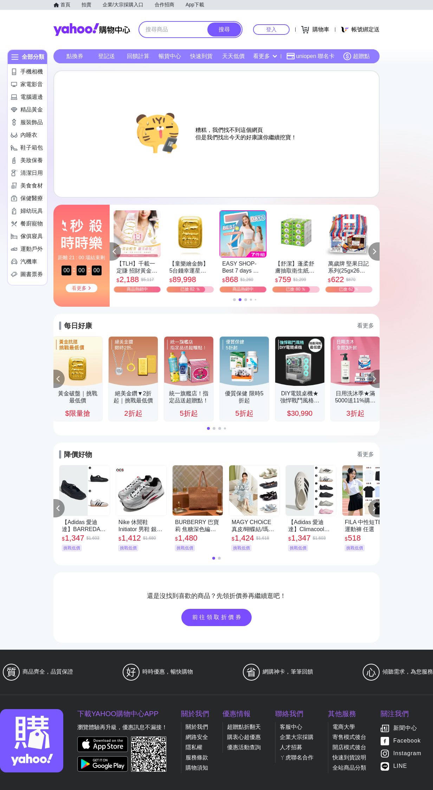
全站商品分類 (349, 768)
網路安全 (197, 737)
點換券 (74, 56)
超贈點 (356, 56)
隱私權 (194, 747)
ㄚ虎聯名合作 (297, 757)
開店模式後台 (349, 747)
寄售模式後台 (349, 737)
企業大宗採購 (297, 737)
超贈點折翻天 (244, 727)
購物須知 (197, 768)
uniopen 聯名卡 (310, 56)
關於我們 (197, 727)
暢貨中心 (170, 56)
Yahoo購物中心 (91, 29)
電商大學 (343, 727)
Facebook (407, 741)
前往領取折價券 (217, 617)
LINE (400, 766)
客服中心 (291, 727)
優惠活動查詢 (244, 747)
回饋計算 (138, 56)
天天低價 (233, 56)
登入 (271, 29)
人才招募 (291, 747)
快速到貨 (201, 56)
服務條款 (197, 757)
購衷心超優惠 (244, 737)
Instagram (407, 754)
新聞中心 (405, 728)
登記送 (106, 56)
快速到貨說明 (349, 757)
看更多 (265, 56)
